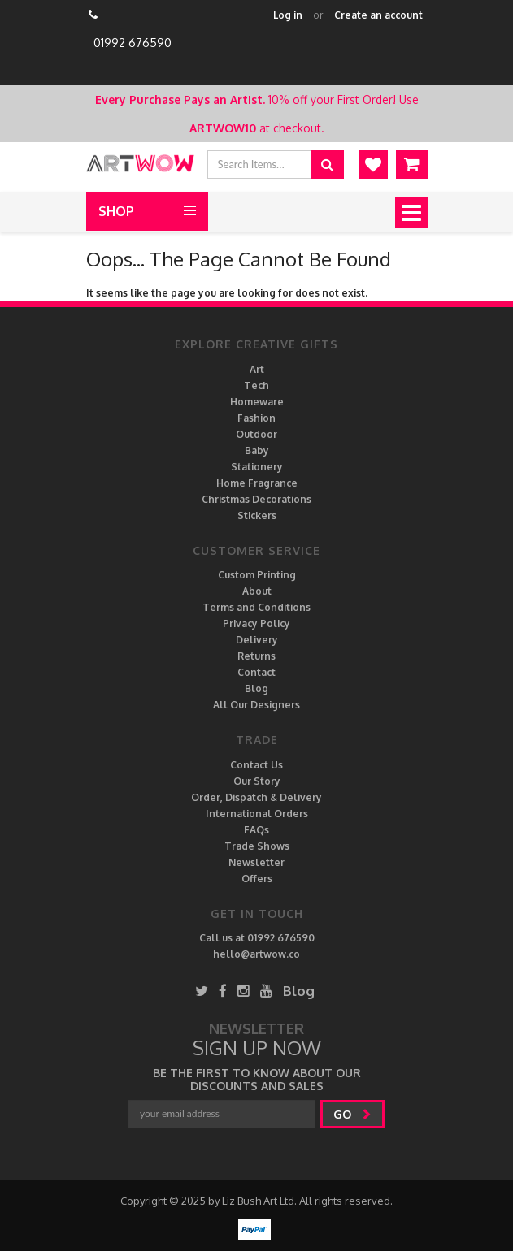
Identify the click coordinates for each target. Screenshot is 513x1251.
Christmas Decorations (256, 499)
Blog (256, 688)
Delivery (257, 640)
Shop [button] (116, 211)
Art (257, 369)
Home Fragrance (257, 483)
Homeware (257, 402)
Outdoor (256, 434)
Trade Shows (256, 846)
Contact (256, 672)
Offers (256, 878)
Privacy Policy (256, 623)
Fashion (256, 418)
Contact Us (256, 765)
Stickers (256, 515)
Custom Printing (257, 575)
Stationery (257, 467)
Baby (257, 450)
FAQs (256, 830)
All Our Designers (256, 705)
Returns (256, 656)
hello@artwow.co (256, 954)
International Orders (257, 813)
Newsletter (256, 862)
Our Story (256, 781)
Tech (256, 385)
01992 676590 (132, 43)
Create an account (378, 15)
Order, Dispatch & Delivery (256, 797)
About (257, 591)
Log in (287, 15)
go (352, 1114)
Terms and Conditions (256, 607)
